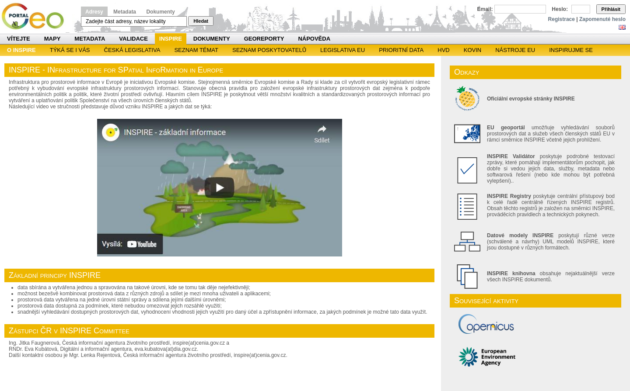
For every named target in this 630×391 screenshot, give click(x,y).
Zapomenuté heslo (602, 19)
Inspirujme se (571, 50)
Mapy (52, 38)
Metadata (124, 12)
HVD (443, 50)
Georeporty (264, 38)
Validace (133, 38)
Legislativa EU (342, 50)
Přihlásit (611, 9)
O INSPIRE (21, 50)
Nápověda (314, 38)
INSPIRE (170, 38)
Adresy (94, 12)
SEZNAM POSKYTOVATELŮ (269, 50)
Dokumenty (160, 12)
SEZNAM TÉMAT (196, 50)
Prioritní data (401, 50)
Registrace (561, 19)
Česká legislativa (132, 50)
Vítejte (18, 38)
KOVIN (472, 50)
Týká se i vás (70, 50)
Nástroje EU (515, 50)
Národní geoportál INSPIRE (36, 16)
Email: (485, 9)
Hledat (200, 21)
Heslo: (560, 9)
